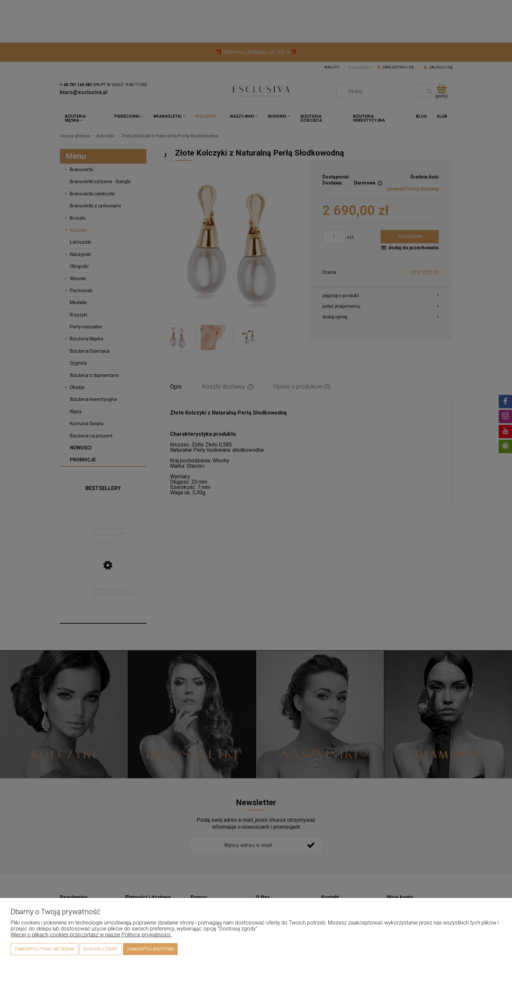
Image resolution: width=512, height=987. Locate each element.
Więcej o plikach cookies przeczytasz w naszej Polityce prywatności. (91, 934)
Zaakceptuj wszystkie (150, 949)
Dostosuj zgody (100, 949)
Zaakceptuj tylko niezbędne (44, 949)
